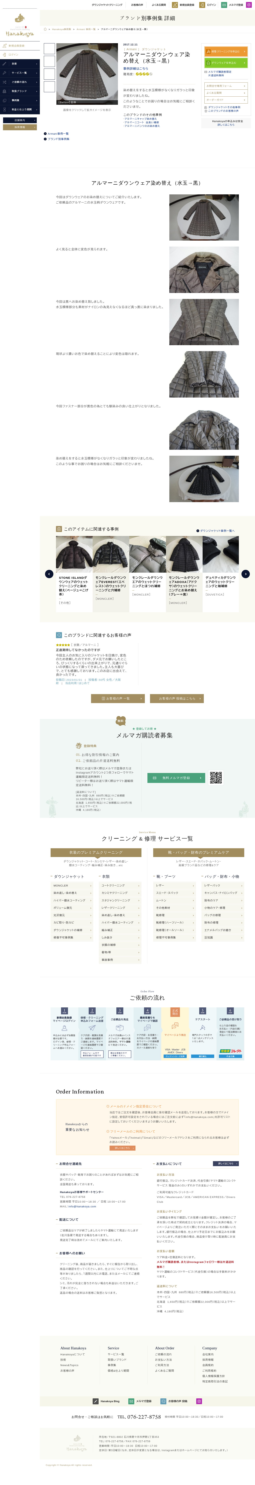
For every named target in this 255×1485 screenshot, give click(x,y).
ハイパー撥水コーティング (69, 900)
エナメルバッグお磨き (217, 930)
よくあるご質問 (164, 1370)
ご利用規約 (209, 1370)
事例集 (112, 1365)
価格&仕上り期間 (118, 1370)
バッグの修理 (212, 915)
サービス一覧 (116, 1354)
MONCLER (61, 885)
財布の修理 (211, 922)
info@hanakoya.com (82, 1206)
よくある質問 (159, 5)
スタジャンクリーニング (116, 900)
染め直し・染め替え (65, 892)
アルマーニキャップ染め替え (141, 119)
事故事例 (107, 959)
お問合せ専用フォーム (219, 86)
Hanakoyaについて (72, 1354)
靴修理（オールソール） (170, 930)
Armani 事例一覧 (86, 29)
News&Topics (69, 1365)
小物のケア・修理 (214, 907)
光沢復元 (59, 915)
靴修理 (160, 915)
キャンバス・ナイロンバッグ (220, 892)
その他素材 (163, 907)
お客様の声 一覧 (118, 698)
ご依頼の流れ (163, 1354)
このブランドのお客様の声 (223, 111)
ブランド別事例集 (59, 139)
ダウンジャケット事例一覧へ (217, 530)
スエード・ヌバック (167, 892)
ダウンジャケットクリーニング (107, 5)
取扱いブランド (117, 1359)
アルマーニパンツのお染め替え (142, 126)
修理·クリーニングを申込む (226, 51)
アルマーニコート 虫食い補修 (142, 122)
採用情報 (20, 127)
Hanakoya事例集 (61, 29)
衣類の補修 (109, 944)
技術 (63, 1359)
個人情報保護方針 (213, 1376)
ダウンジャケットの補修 (68, 930)
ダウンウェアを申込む (224, 63)
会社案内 (208, 1354)
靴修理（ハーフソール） (170, 922)
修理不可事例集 (166, 937)
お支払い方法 (163, 1359)
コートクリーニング (113, 885)
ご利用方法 (162, 1365)
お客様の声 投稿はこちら (177, 698)
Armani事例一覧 (58, 133)
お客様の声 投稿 (173, 1401)
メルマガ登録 (232, 5)
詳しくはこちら (226, 124)
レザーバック (212, 885)
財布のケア (211, 900)
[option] (87, 74)
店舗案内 (20, 120)
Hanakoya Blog (106, 1401)
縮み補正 (107, 930)
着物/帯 (106, 952)
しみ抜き (107, 937)
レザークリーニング (114, 907)
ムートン (161, 900)
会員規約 (208, 1365)
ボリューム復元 (63, 907)
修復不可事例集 (63, 937)
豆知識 (208, 937)
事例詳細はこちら (135, 68)
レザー (160, 885)
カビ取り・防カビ (64, 922)
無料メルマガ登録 (176, 778)
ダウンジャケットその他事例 (224, 107)
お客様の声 (137, 5)
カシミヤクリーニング (115, 892)
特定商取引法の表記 (215, 1381)
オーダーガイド (215, 100)
